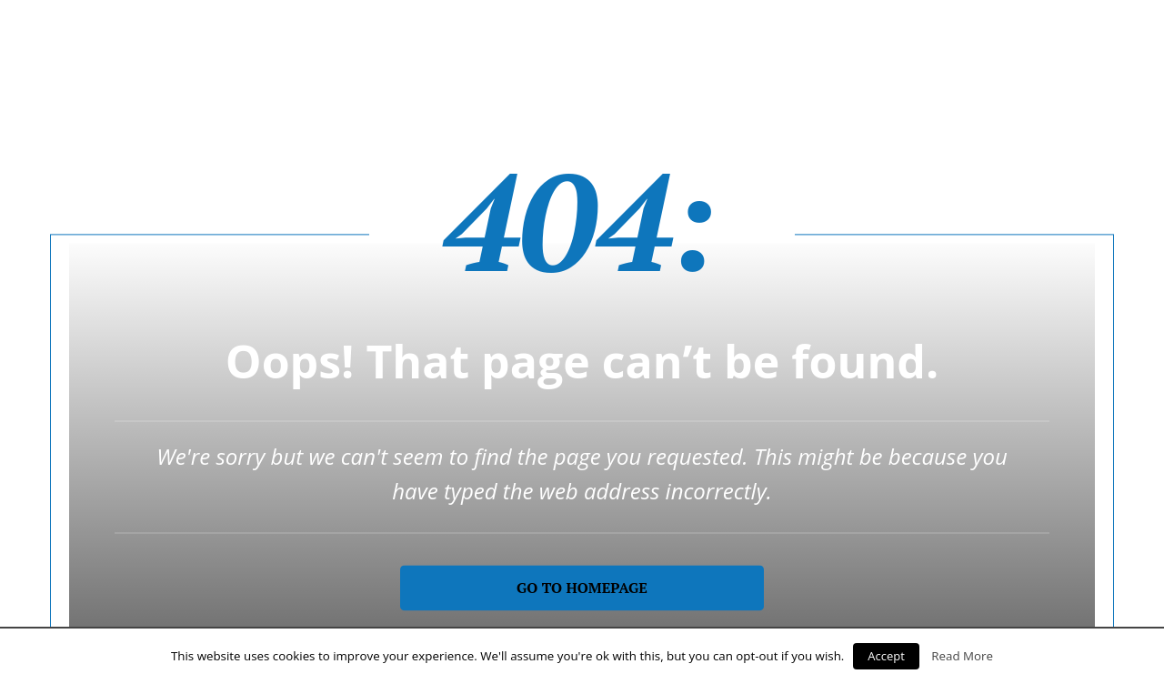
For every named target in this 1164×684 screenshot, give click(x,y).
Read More (962, 656)
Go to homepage (582, 588)
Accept (886, 656)
